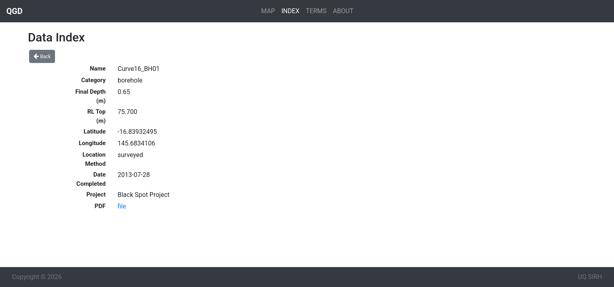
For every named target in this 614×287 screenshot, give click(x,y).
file (122, 206)
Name (98, 68)
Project (96, 194)
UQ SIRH (590, 277)
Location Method (94, 159)
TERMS (316, 11)
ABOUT (343, 11)
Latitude (95, 131)
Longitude (92, 143)
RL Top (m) (96, 116)
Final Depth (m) (90, 96)
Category (93, 80)
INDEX (290, 11)
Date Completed (91, 179)
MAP (268, 11)
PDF (100, 206)
